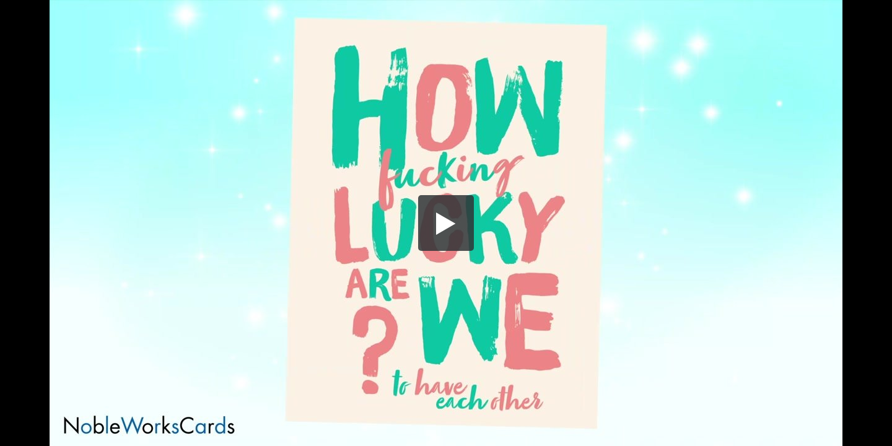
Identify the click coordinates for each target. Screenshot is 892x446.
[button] (446, 223)
